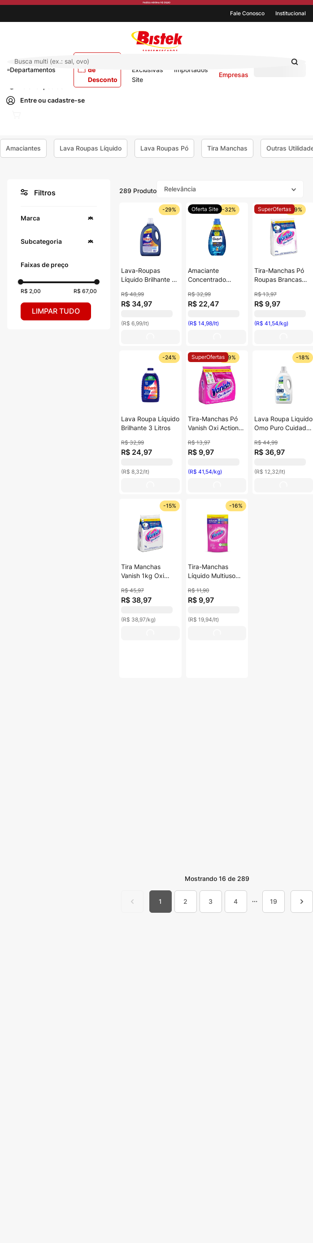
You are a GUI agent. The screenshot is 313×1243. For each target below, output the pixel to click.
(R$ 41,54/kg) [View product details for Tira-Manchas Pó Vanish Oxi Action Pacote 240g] (205, 471)
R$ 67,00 (85, 291)
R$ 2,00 (31, 291)
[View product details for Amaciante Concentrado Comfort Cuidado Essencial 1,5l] (217, 235)
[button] (59, 218)
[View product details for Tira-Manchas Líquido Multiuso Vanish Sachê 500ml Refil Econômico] (217, 588)
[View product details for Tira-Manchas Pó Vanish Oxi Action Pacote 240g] (217, 383)
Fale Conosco (247, 13)
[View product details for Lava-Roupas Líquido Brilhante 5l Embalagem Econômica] (150, 274)
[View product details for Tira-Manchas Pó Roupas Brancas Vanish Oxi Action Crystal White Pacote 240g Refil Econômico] (283, 235)
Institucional (290, 13)
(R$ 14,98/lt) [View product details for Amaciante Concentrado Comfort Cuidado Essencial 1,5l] (203, 323)
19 (273, 901)
